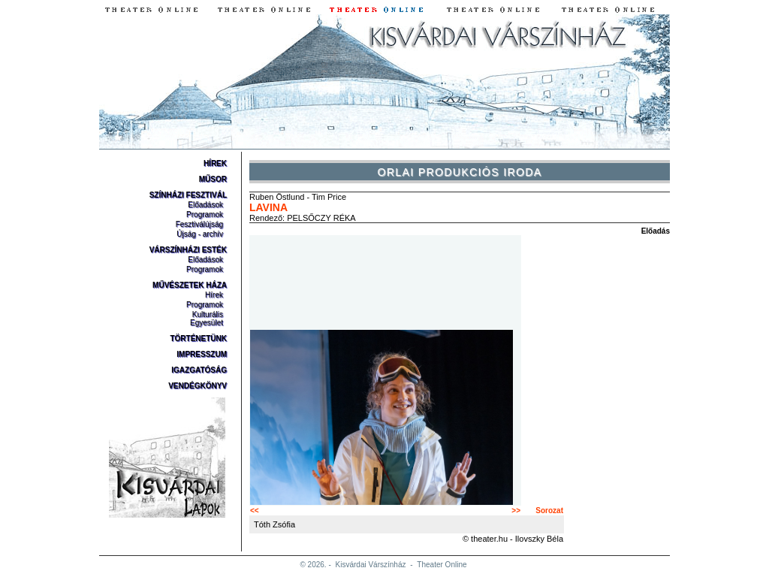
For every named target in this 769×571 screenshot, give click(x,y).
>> (515, 510)
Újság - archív (199, 234)
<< (254, 510)
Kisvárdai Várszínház (371, 564)
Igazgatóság (199, 370)
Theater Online (441, 564)
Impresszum (201, 354)
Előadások (205, 205)
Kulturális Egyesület (206, 318)
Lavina (268, 207)
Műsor (213, 179)
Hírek (215, 163)
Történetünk (198, 338)
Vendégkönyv (197, 386)
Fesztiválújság (199, 224)
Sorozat (549, 510)
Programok (204, 214)
